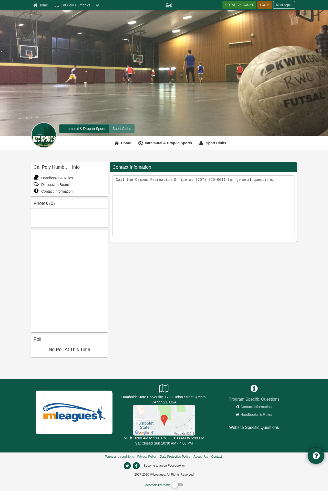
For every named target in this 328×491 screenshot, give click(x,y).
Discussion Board (51, 185)
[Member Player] (169, 4)
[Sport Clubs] (213, 143)
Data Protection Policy (175, 456)
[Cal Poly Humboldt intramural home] (84, 129)
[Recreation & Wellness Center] (164, 420)
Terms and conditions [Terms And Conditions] (119, 456)
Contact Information (53, 191)
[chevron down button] (97, 5)
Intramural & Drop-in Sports (168, 143)
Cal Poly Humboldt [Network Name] (72, 5)
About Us (200, 456)
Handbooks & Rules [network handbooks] (256, 414)
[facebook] (196, 465)
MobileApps (284, 5)
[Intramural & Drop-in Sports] (166, 143)
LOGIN (265, 5)
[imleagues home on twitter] (127, 466)
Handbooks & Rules (53, 178)
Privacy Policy (147, 456)
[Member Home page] (40, 5)
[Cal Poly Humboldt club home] (121, 129)
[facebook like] (69, 280)
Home (126, 143)
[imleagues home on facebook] (136, 466)
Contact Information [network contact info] (256, 407)
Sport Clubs (216, 143)
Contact (216, 456)
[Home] (123, 143)
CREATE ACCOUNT (239, 5)
